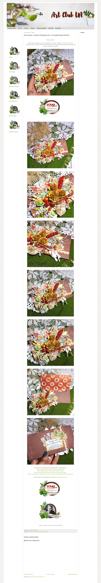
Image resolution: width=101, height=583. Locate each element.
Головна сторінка (12, 28)
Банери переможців (41, 28)
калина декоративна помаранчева (64, 474)
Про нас (20, 28)
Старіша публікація (72, 574)
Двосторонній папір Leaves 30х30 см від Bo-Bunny (50, 470)
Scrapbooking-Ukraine (43, 531)
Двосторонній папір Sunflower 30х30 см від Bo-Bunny (50, 469)
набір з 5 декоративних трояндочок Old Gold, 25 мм (41, 474)
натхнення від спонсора (33, 531)
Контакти (26, 28)
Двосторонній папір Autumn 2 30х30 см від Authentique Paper (50, 472)
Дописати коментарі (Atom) (38, 576)
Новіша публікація (28, 574)
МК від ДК (50, 28)
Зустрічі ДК (57, 28)
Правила (33, 28)
